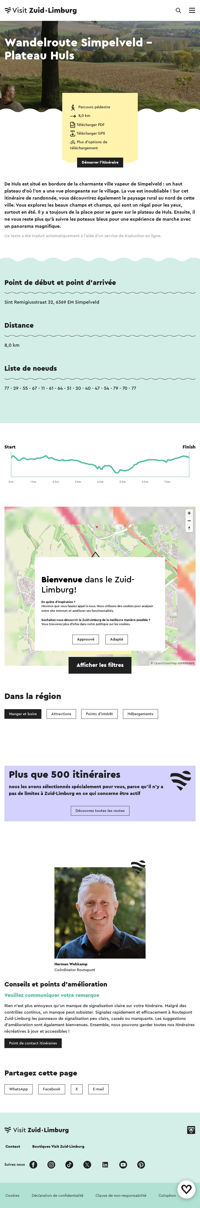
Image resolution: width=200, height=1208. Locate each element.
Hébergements (140, 714)
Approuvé (85, 639)
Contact (12, 1147)
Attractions (61, 714)
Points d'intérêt (99, 714)
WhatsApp (18, 1089)
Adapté (116, 639)
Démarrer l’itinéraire (100, 162)
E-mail (98, 1089)
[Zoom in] (189, 513)
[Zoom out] (189, 520)
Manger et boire (23, 714)
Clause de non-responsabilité (121, 1196)
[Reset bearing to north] (189, 528)
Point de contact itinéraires (33, 1043)
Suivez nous (14, 1165)
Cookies (12, 1196)
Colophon (167, 1196)
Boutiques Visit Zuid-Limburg (58, 1147)
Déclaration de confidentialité (57, 1196)
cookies (124, 624)
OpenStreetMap (165, 663)
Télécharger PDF (91, 125)
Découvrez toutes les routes (100, 811)
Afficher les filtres (100, 665)
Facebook (51, 1089)
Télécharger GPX (91, 133)
